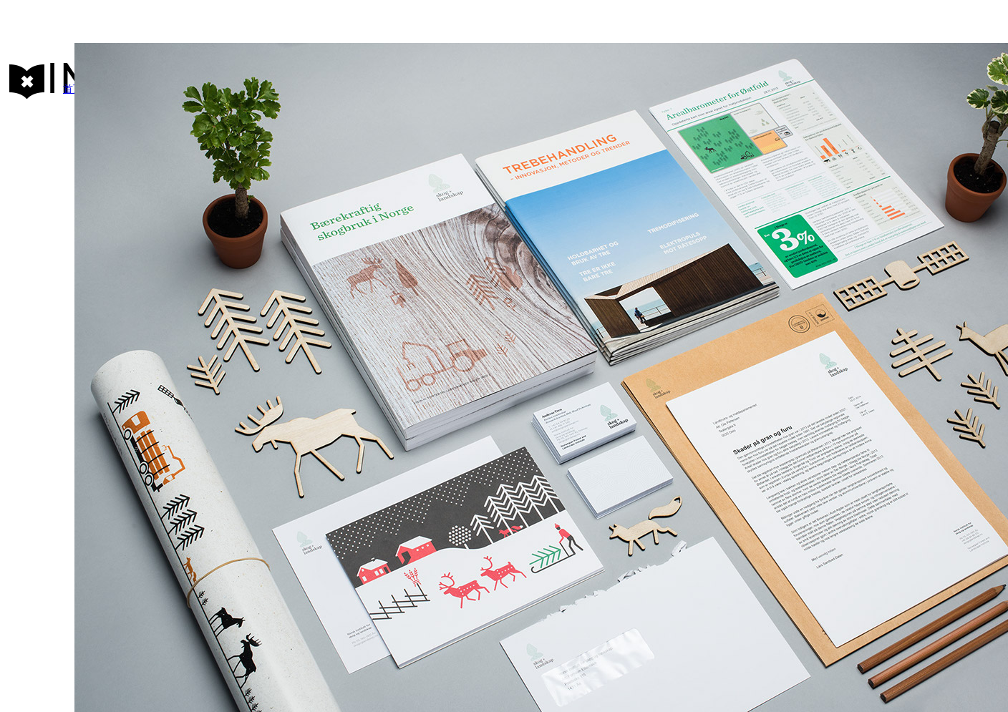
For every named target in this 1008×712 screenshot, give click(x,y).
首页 (73, 89)
